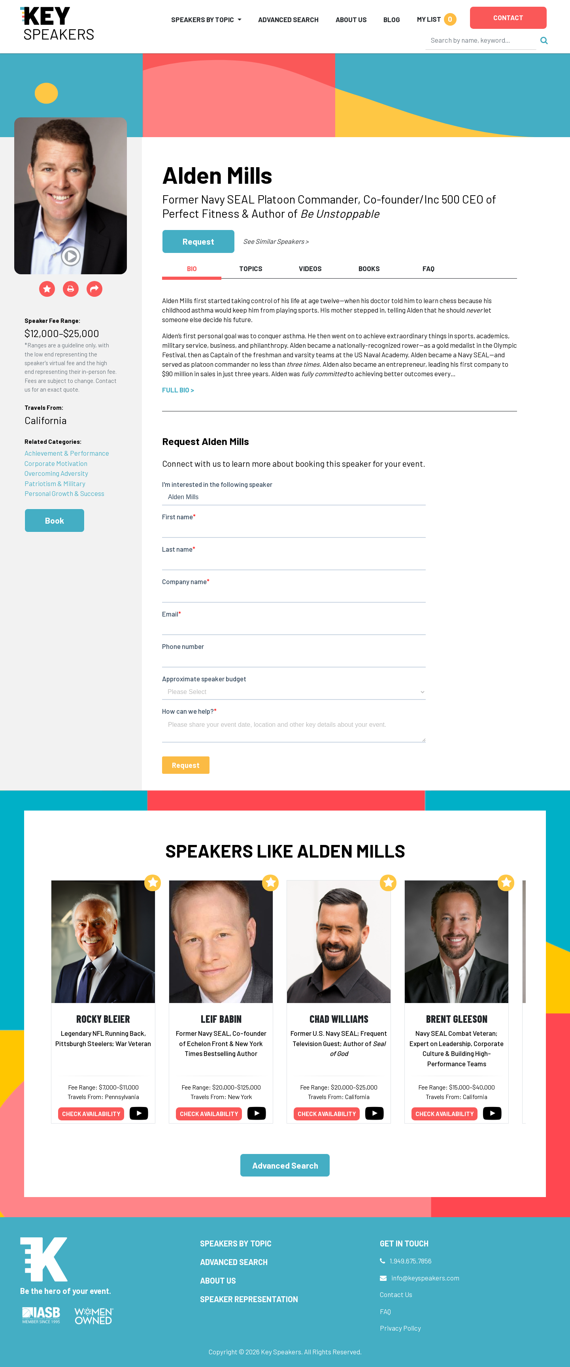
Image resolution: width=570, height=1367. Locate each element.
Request (198, 241)
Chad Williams (339, 1019)
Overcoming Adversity (56, 473)
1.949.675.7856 (411, 1261)
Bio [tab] (192, 268)
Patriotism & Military (55, 483)
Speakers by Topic (236, 1243)
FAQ (385, 1311)
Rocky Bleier (103, 1019)
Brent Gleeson (456, 1019)
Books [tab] (369, 268)
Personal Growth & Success (64, 493)
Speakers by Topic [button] (202, 19)
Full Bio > (178, 390)
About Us (351, 19)
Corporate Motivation (56, 463)
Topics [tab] (250, 268)
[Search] (481, 40)
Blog (391, 19)
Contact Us (396, 1294)
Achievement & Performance (67, 453)
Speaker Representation (249, 1299)
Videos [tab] (310, 268)
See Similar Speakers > (275, 241)
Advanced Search (288, 19)
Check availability (91, 1113)
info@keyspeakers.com (425, 1278)
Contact (508, 17)
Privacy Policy (400, 1328)
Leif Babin (221, 1019)
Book (54, 520)
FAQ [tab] (428, 268)
